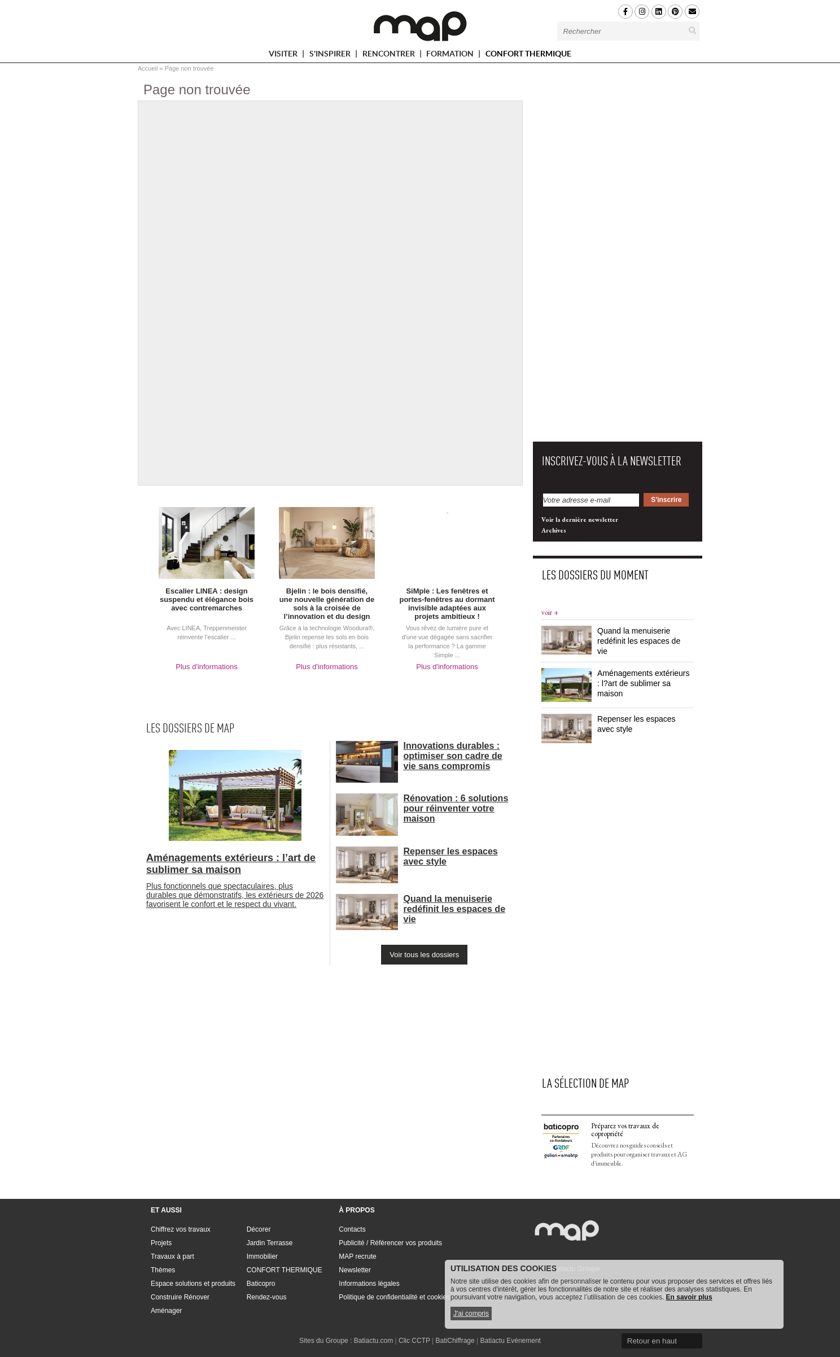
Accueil (148, 68)
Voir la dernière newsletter (579, 519)
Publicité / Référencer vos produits (390, 1243)
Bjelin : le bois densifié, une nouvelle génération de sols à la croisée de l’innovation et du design (326, 604)
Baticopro (261, 1284)
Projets (161, 1243)
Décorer (259, 1229)
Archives (553, 530)
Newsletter (355, 1270)
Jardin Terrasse (270, 1243)
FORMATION (454, 55)
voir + (549, 612)
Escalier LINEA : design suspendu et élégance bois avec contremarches (206, 599)
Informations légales (369, 1284)
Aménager (166, 1311)
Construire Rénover (180, 1297)
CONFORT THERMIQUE (528, 53)
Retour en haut (652, 1341)
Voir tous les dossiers (424, 954)
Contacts (352, 1229)
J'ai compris (471, 1313)
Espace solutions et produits (193, 1284)
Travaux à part (172, 1256)
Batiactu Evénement (510, 1341)
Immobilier (262, 1256)
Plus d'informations (206, 666)
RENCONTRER (393, 55)
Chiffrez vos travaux (181, 1229)
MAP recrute (357, 1256)
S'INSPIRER (334, 55)
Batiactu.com (373, 1341)
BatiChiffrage (455, 1341)
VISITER (288, 55)
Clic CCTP (414, 1341)
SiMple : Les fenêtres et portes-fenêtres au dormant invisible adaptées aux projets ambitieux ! (447, 604)
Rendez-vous (267, 1297)
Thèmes (163, 1270)
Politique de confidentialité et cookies (394, 1297)
